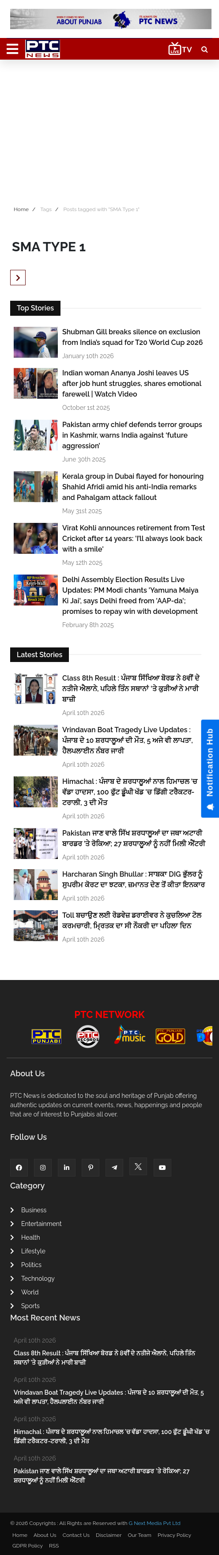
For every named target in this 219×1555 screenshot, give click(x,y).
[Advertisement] (109, 130)
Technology (32, 1278)
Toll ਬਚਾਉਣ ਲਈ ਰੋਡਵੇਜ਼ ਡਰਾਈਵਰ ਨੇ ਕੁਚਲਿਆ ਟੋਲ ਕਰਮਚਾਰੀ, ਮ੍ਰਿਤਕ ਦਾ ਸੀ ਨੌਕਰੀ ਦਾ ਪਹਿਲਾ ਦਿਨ (131, 920)
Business (28, 1210)
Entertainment (36, 1223)
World (24, 1292)
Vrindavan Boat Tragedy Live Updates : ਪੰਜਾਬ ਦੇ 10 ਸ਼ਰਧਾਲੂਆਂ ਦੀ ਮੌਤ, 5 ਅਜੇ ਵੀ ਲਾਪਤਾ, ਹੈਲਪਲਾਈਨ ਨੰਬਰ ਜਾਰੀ (127, 740)
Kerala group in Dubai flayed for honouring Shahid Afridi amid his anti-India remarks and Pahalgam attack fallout (133, 487)
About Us (45, 1535)
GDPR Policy (27, 1546)
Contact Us (76, 1535)
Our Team (139, 1535)
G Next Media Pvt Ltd (154, 1523)
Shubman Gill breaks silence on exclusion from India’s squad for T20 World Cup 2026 (132, 337)
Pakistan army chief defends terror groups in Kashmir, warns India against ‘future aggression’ (132, 435)
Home (21, 209)
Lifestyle (27, 1251)
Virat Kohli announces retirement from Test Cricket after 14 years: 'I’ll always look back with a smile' (133, 538)
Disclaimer (108, 1535)
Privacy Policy (174, 1535)
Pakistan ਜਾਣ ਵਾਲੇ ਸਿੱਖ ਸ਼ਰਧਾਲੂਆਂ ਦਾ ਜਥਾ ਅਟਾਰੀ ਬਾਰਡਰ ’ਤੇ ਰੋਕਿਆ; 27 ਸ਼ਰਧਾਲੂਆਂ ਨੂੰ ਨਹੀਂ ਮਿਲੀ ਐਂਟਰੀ (133, 838)
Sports (25, 1305)
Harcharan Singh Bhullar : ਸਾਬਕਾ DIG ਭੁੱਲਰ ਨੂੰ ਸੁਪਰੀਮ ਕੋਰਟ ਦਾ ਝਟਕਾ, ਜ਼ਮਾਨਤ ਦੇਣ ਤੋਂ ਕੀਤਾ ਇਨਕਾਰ (133, 879)
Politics (26, 1264)
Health (25, 1237)
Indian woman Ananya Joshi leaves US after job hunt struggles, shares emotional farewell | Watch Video (131, 383)
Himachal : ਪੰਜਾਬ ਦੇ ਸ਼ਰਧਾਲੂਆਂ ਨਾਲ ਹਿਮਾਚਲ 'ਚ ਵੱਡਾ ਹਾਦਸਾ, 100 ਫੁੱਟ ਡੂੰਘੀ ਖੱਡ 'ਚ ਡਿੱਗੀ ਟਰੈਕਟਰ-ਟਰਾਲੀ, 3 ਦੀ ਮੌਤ (129, 792)
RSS (54, 1546)
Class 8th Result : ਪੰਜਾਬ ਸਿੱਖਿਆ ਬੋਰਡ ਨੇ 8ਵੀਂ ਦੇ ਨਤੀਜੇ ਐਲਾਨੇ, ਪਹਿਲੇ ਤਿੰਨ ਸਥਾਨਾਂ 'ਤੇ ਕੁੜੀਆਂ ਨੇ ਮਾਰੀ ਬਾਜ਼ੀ (131, 689)
